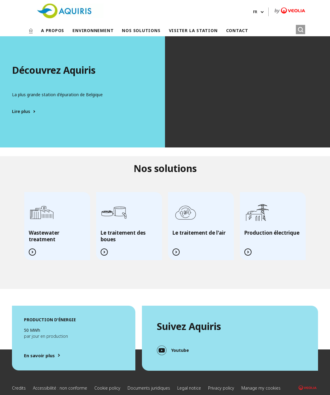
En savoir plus (39, 355)
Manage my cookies (261, 388)
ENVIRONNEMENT (92, 30)
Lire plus (21, 111)
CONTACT (237, 30)
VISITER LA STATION (193, 30)
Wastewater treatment (44, 236)
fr (255, 11)
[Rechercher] (300, 29)
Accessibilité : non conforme (60, 388)
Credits (19, 388)
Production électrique (271, 232)
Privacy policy (221, 388)
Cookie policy (107, 388)
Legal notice (189, 388)
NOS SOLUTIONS (141, 30)
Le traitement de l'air (198, 232)
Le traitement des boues (123, 236)
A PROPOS (52, 30)
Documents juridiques (149, 388)
